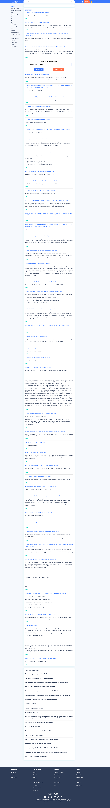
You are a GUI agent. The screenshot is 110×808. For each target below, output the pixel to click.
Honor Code (57, 774)
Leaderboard (14, 772)
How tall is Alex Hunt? (30, 704)
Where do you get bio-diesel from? (34, 708)
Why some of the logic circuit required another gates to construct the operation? (46, 752)
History (12, 28)
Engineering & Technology (14, 23)
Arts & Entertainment (16, 10)
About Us (78, 772)
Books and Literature (16, 16)
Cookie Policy (79, 785)
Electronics (13, 21)
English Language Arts (38, 782)
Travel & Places (14, 46)
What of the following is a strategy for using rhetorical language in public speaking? (47, 682)
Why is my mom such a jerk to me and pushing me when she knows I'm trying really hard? (48, 695)
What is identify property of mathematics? (36, 674)
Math (12, 36)
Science (13, 40)
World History (36, 780)
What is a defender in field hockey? (34, 735)
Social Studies (14, 42)
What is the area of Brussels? (32, 726)
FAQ (55, 785)
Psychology (35, 785)
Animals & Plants (15, 8)
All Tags (13, 774)
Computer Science (37, 787)
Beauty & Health (15, 14)
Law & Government (15, 34)
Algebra (34, 772)
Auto (12, 12)
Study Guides (57, 780)
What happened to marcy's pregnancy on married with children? (41, 691)
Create (87, 1)
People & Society (15, 38)
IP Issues (78, 787)
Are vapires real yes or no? (31, 712)
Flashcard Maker (58, 777)
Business (13, 18)
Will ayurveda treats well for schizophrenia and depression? (40, 686)
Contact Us (78, 774)
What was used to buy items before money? (36, 756)
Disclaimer (78, 782)
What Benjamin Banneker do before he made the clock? (39, 678)
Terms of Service (79, 777)
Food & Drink (14, 26)
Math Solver (57, 782)
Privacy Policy (79, 780)
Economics (35, 790)
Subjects (13, 6)
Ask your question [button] (58, 69)
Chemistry (35, 774)
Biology (34, 777)
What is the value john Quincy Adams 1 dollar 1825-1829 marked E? (42, 739)
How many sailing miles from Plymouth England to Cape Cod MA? (42, 748)
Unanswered (14, 777)
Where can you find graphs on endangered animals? (38, 743)
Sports (12, 44)
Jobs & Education (15, 32)
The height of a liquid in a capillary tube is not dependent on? (41, 699)
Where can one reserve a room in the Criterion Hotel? (38, 731)
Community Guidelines (59, 772)
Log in (96, 1)
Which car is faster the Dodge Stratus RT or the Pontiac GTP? (40, 722)
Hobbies (13, 30)
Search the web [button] (39, 69)
